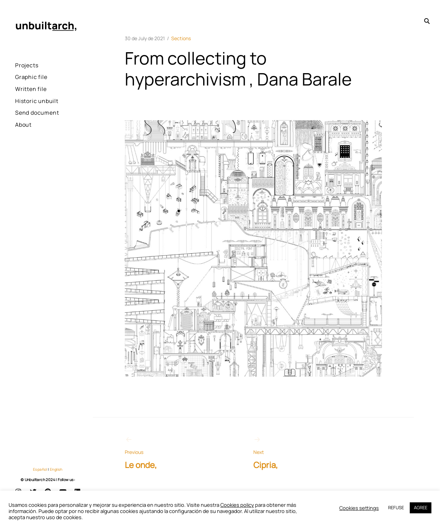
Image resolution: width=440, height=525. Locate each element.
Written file (31, 89)
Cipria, (301, 452)
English (56, 469)
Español (40, 469)
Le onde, (173, 452)
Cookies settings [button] (359, 508)
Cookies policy (237, 504)
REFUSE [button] (396, 507)
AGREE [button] (420, 507)
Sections (181, 38)
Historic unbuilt (36, 101)
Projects (26, 65)
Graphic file (31, 77)
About (23, 124)
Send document (37, 112)
